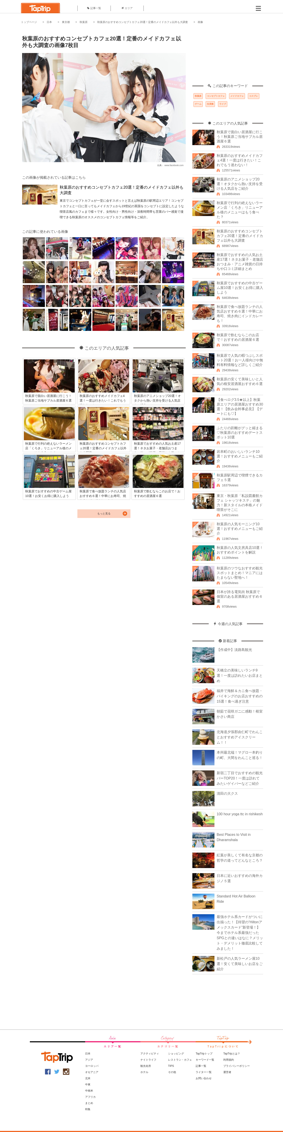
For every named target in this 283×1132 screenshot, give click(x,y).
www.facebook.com (174, 165)
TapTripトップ (204, 1053)
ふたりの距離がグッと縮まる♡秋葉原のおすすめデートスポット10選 (240, 432)
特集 (87, 1109)
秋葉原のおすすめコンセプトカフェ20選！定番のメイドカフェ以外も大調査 (142, 22)
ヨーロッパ (91, 1066)
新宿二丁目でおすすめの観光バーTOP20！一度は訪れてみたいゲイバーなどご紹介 (240, 778)
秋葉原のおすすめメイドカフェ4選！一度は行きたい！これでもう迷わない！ (240, 160)
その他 (172, 1072)
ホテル (144, 1072)
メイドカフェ (237, 96)
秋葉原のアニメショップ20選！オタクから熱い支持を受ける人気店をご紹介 (240, 183)
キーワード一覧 (205, 1059)
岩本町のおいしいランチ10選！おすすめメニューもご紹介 (240, 456)
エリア (127, 8)
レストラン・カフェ (180, 1059)
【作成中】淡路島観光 (234, 650)
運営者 (227, 1072)
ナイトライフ (148, 1059)
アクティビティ (149, 1053)
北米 (87, 1078)
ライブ (222, 104)
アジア (89, 1059)
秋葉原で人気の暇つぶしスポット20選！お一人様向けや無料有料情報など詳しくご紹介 (240, 360)
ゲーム (198, 104)
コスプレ (253, 96)
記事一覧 (94, 8)
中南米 (89, 1090)
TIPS (171, 1066)
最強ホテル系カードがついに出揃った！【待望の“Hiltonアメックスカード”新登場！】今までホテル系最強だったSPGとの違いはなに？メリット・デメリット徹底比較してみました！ (240, 932)
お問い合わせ (204, 1078)
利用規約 (228, 1059)
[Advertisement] (227, 56)
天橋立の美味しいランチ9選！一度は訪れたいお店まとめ (240, 675)
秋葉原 (84, 22)
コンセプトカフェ (216, 96)
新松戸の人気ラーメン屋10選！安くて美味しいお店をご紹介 (240, 964)
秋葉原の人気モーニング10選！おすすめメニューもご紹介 (240, 528)
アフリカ (90, 1096)
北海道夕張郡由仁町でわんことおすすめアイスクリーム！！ (240, 737)
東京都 (66, 22)
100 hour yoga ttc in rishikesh (240, 814)
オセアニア (91, 1072)
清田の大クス (227, 793)
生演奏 (210, 104)
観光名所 (145, 1066)
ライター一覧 (204, 1072)
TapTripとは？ (231, 1053)
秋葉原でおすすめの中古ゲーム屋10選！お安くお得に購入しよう (240, 287)
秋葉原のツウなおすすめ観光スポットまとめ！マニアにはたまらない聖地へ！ (240, 572)
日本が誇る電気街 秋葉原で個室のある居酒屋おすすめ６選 (240, 596)
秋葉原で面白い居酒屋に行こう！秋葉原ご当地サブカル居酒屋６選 (240, 136)
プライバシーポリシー (236, 1066)
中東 (87, 1084)
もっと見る (104, 513)
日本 (49, 22)
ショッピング (176, 1053)
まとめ (89, 1103)
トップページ (29, 22)
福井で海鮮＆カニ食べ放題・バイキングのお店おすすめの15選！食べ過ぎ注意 (240, 696)
